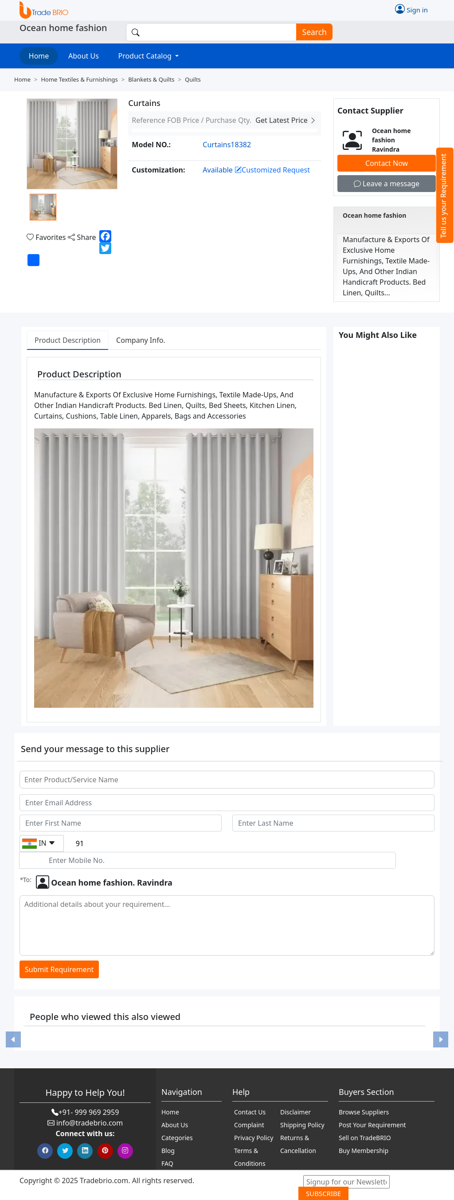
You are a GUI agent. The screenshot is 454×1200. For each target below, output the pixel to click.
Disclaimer (295, 1112)
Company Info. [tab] (140, 340)
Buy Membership (363, 1150)
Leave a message (386, 183)
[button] (13, 1039)
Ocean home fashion (374, 215)
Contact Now (386, 163)
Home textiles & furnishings (79, 79)
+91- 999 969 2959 (89, 1112)
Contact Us (250, 1112)
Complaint (249, 1125)
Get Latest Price (286, 120)
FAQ (167, 1163)
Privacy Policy (253, 1137)
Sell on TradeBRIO (365, 1137)
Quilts (193, 79)
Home (39, 56)
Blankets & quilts (151, 79)
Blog (168, 1150)
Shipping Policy (302, 1125)
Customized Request (272, 170)
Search (311, 32)
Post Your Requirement (372, 1125)
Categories (177, 1137)
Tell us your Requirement (443, 195)
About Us (83, 56)
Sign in (411, 9)
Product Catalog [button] (145, 56)
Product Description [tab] (68, 340)
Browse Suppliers (364, 1112)
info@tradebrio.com (89, 1123)
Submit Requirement (59, 969)
